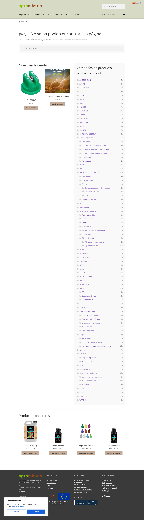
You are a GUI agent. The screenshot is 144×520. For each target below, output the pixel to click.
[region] (26, 506)
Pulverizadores (87, 161)
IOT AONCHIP (85, 257)
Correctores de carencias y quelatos (98, 188)
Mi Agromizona (107, 483)
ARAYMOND (84, 88)
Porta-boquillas (88, 331)
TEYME (82, 392)
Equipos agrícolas (86, 138)
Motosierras (86, 226)
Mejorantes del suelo (92, 192)
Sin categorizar (85, 369)
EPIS (83, 292)
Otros (82, 288)
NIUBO (82, 280)
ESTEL (82, 165)
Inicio (23, 22)
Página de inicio (24, 14)
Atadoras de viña (88, 215)
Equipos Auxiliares (89, 296)
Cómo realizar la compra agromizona (82, 481)
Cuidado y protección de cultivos (94, 145)
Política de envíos (80, 484)
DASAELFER (84, 122)
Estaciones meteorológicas (92, 377)
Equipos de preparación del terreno (95, 149)
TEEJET (82, 388)
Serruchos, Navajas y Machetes (94, 230)
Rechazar (16, 512)
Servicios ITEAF (87, 361)
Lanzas (84, 223)
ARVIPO (82, 92)
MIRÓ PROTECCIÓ (86, 277)
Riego (82, 334)
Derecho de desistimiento (83, 490)
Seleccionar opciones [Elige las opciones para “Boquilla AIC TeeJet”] (86, 453)
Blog (68, 14)
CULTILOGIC (84, 118)
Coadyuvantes (87, 180)
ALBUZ (82, 84)
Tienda (49, 485)
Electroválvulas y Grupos (91, 319)
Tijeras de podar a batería (94, 242)
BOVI (81, 103)
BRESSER (83, 107)
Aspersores (86, 338)
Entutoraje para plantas (91, 323)
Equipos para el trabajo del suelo (94, 153)
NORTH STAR (85, 284)
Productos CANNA (89, 199)
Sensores (85, 384)
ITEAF (82, 265)
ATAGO (82, 95)
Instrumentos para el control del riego (96, 346)
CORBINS (83, 115)
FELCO (82, 169)
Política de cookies (18, 507)
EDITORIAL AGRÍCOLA (88, 134)
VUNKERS (83, 396)
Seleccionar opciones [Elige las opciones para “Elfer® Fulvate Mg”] (30, 453)
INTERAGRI (84, 253)
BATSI (82, 99)
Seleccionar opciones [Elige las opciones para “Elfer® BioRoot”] (58, 453)
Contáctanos (106, 480)
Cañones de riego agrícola (92, 342)
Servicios (83, 354)
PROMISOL (84, 307)
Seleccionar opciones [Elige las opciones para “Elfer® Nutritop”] (113, 453)
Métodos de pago (80, 487)
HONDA (82, 250)
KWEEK (82, 273)
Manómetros (87, 327)
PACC (82, 304)
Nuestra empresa (53, 480)
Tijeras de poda (88, 238)
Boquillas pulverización (90, 315)
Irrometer (83, 261)
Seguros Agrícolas (89, 358)
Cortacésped (87, 142)
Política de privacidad (109, 488)
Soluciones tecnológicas (88, 373)
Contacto (76, 14)
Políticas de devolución (82, 492)
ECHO (82, 126)
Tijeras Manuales (91, 246)
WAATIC (83, 400)
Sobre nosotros (54, 14)
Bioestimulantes (88, 176)
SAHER (82, 350)
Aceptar (36, 512)
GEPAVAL (83, 203)
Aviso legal (105, 491)
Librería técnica (88, 300)
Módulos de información (91, 381)
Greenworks (84, 207)
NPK (86, 196)
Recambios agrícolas (87, 311)
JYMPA (82, 269)
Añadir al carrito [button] (31, 108)
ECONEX (83, 130)
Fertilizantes (86, 184)
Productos (38, 14)
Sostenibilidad (51, 483)
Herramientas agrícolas (88, 211)
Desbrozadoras (88, 219)
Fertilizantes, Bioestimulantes (91, 172)
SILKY (82, 365)
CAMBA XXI (84, 111)
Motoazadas (86, 157)
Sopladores (86, 234)
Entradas (50, 488)
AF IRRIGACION (85, 80)
